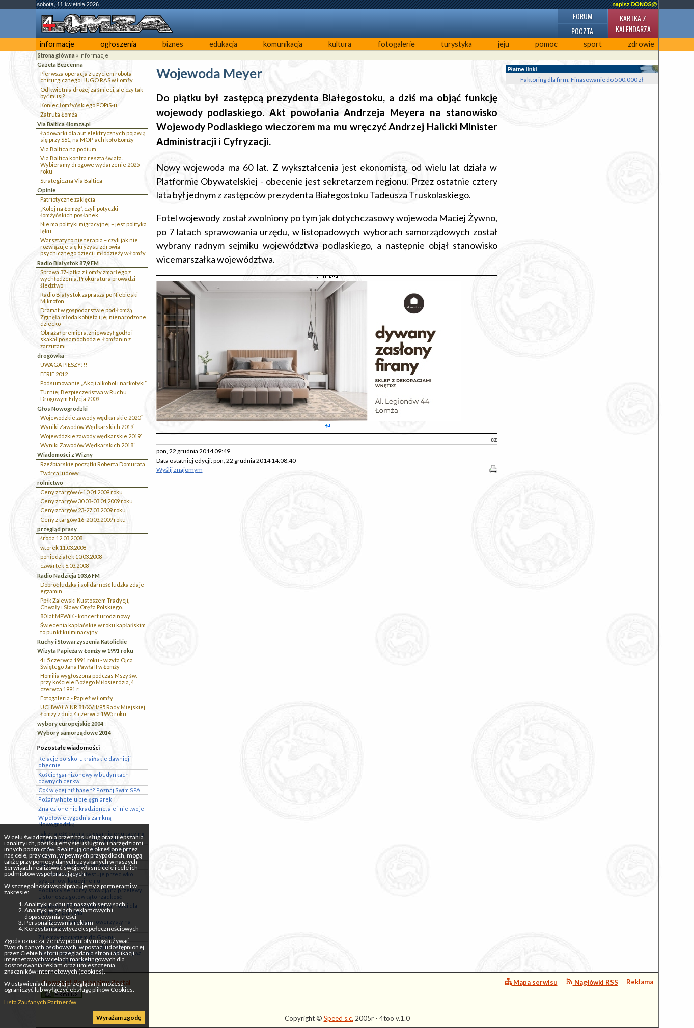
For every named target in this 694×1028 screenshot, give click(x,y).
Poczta (582, 30)
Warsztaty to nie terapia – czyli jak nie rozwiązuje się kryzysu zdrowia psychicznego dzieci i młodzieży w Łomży (93, 246)
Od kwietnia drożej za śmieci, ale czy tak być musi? (91, 92)
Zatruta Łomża (58, 114)
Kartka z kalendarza (633, 23)
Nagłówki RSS (592, 982)
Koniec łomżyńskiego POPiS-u (78, 105)
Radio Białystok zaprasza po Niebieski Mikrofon (89, 297)
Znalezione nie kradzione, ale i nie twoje (91, 808)
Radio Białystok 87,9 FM (68, 263)
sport (593, 44)
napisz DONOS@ (634, 4)
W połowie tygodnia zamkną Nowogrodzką (74, 820)
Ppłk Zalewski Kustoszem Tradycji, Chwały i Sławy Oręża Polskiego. (84, 603)
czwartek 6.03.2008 (64, 565)
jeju (503, 44)
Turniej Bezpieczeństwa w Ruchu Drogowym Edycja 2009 (83, 395)
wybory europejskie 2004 (70, 723)
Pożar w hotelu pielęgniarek (75, 799)
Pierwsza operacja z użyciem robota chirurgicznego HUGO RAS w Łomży (86, 76)
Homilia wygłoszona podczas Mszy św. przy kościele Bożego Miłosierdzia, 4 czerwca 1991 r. (88, 682)
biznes (172, 44)
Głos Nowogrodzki (62, 408)
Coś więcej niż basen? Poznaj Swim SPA (89, 790)
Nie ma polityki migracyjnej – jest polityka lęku (93, 227)
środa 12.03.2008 (61, 538)
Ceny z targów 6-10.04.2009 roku (81, 492)
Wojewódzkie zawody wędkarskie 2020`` (92, 417)
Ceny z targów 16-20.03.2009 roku (83, 519)
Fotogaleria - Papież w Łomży (76, 698)
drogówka (50, 355)
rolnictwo (50, 482)
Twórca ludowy (59, 473)
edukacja (223, 44)
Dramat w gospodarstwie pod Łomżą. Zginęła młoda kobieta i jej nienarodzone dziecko (93, 317)
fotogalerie (396, 44)
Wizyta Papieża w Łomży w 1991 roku (85, 650)
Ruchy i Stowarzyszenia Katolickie (82, 641)
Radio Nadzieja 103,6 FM (68, 575)
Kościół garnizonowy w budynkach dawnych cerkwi (83, 777)
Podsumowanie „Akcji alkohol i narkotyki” (93, 383)
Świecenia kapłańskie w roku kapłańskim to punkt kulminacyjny (93, 628)
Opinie (46, 190)
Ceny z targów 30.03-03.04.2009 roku (86, 501)
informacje (57, 44)
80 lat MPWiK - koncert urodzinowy (85, 616)
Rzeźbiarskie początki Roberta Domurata (92, 464)
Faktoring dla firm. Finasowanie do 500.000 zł (582, 79)
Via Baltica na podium (68, 149)
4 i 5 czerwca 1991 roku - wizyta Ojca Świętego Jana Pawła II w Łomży (86, 663)
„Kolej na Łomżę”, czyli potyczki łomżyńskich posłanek (79, 211)
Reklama (639, 982)
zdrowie (641, 44)
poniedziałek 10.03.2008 (71, 556)
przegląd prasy (57, 529)
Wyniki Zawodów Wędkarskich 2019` (87, 426)
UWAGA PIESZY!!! (63, 364)
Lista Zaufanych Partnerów (40, 1002)
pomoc (546, 44)
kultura (339, 44)
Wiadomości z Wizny (65, 454)
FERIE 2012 (54, 373)
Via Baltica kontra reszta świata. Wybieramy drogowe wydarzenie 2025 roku (90, 165)
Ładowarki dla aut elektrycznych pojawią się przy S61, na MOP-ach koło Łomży (93, 136)
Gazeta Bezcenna (60, 64)
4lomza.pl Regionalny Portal (86, 988)
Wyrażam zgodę (118, 1017)
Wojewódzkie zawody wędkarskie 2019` (91, 436)
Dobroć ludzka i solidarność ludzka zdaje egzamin (92, 587)
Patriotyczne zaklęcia (67, 199)
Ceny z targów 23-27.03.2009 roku (83, 510)
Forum (582, 16)
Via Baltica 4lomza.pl (64, 124)
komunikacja (282, 44)
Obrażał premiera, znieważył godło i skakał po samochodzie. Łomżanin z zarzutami (86, 339)
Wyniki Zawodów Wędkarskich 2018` (87, 445)
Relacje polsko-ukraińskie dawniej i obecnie (85, 761)
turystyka (456, 44)
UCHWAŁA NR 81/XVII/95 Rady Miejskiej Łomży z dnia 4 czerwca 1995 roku (92, 710)
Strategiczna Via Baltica (71, 180)
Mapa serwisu (531, 982)
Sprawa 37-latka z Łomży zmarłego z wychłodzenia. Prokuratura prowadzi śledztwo (87, 279)
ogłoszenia (118, 44)
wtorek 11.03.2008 (63, 547)
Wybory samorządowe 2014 (74, 732)
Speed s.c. (338, 1018)
